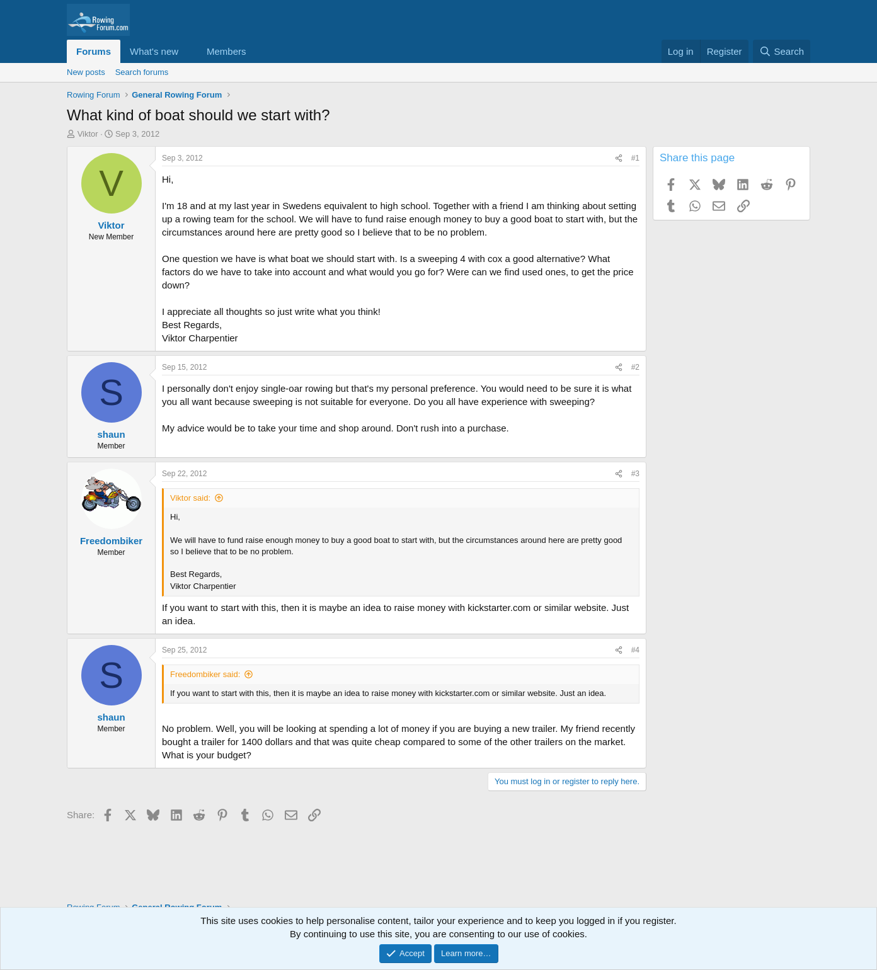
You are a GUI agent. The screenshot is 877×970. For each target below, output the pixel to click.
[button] (188, 51)
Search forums (142, 72)
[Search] (781, 51)
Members (226, 51)
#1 (635, 158)
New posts (86, 72)
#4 (635, 650)
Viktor (87, 134)
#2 (635, 367)
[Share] (618, 158)
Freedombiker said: (205, 674)
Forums (93, 51)
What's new (154, 51)
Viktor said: (190, 498)
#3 (635, 473)
